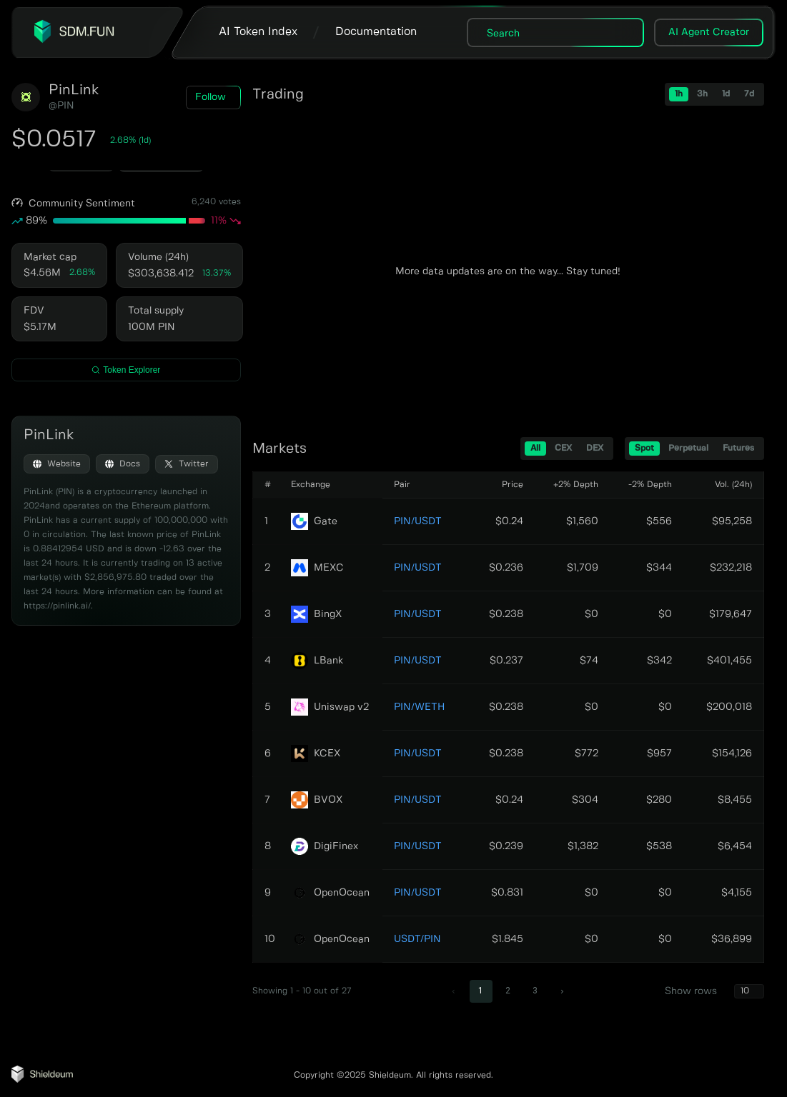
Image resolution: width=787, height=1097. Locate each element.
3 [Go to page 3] (535, 991)
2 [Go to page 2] (507, 991)
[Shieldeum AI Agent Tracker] (42, 1080)
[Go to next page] (562, 991)
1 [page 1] (480, 991)
